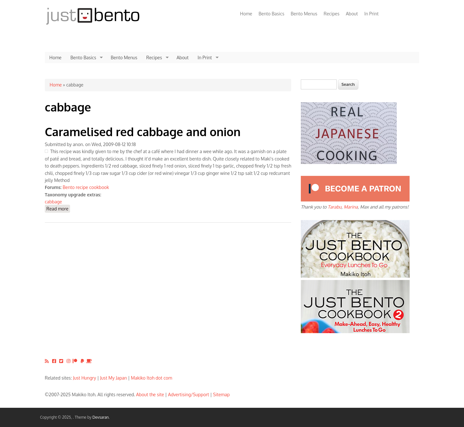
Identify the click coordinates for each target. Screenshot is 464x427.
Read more (58, 208)
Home (246, 13)
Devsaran (100, 417)
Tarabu (334, 206)
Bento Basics (271, 13)
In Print (371, 13)
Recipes (332, 13)
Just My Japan (113, 378)
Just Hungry (84, 378)
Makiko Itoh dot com (151, 378)
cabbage (53, 201)
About (352, 13)
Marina (351, 206)
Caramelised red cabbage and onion (143, 131)
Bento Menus (304, 13)
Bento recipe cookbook (86, 187)
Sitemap (221, 394)
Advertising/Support (188, 394)
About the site (150, 394)
